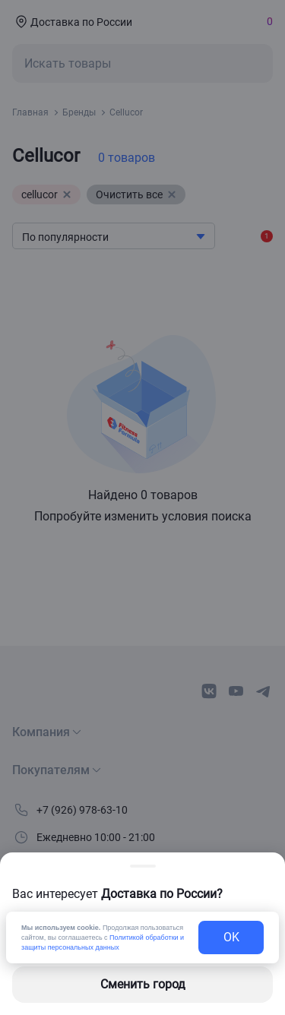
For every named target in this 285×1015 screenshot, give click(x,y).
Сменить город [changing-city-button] (142, 984)
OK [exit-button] (231, 937)
